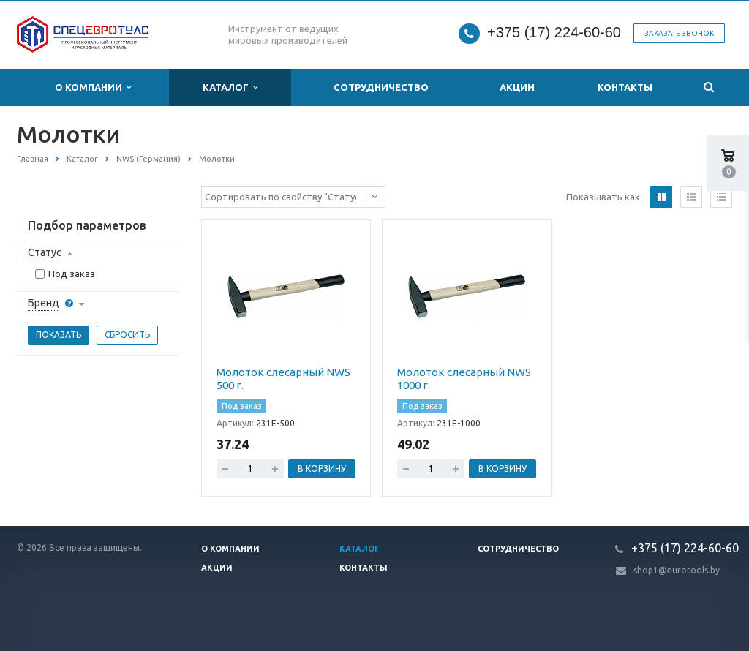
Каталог (230, 87)
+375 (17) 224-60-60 (554, 32)
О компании (93, 87)
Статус (44, 252)
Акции (517, 87)
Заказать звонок (679, 33)
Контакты (625, 87)
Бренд (43, 303)
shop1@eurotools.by (676, 570)
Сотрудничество (381, 87)
